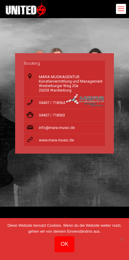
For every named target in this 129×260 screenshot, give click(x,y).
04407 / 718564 (52, 102)
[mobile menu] (121, 9)
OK (64, 244)
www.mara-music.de (56, 140)
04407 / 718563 (52, 115)
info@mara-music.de (57, 127)
